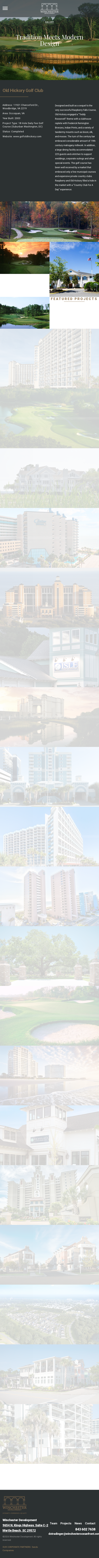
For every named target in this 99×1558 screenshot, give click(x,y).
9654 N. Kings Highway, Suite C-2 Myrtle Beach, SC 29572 (25, 1527)
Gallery (49, 22)
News (78, 1523)
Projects (65, 1523)
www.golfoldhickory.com (27, 136)
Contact (90, 1523)
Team (53, 1523)
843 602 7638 (85, 1529)
